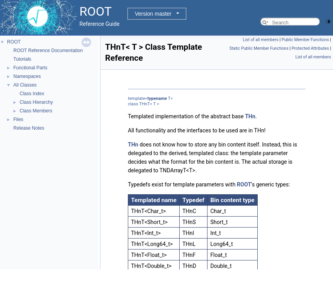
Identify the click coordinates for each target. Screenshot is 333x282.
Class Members (36, 111)
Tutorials (22, 59)
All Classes (24, 85)
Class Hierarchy (36, 102)
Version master (153, 14)
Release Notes (28, 128)
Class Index (32, 93)
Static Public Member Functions (259, 48)
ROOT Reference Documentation (48, 50)
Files (18, 119)
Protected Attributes (310, 48)
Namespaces (27, 76)
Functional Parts (30, 67)
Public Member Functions (305, 39)
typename (157, 98)
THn (250, 116)
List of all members (260, 39)
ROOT (14, 42)
